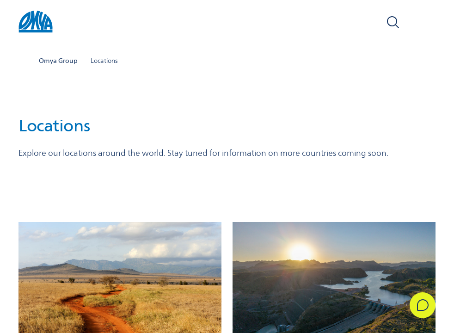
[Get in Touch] (423, 305)
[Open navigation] (425, 22)
